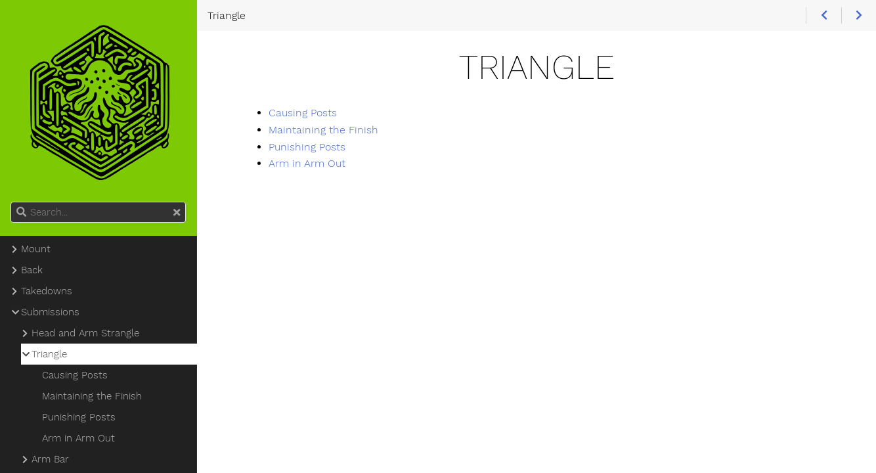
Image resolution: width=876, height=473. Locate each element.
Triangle (49, 354)
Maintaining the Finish (323, 130)
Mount (36, 249)
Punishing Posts (307, 147)
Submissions (50, 312)
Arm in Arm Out (307, 163)
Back (32, 270)
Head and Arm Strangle (85, 333)
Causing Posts (303, 112)
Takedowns (46, 291)
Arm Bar (50, 459)
